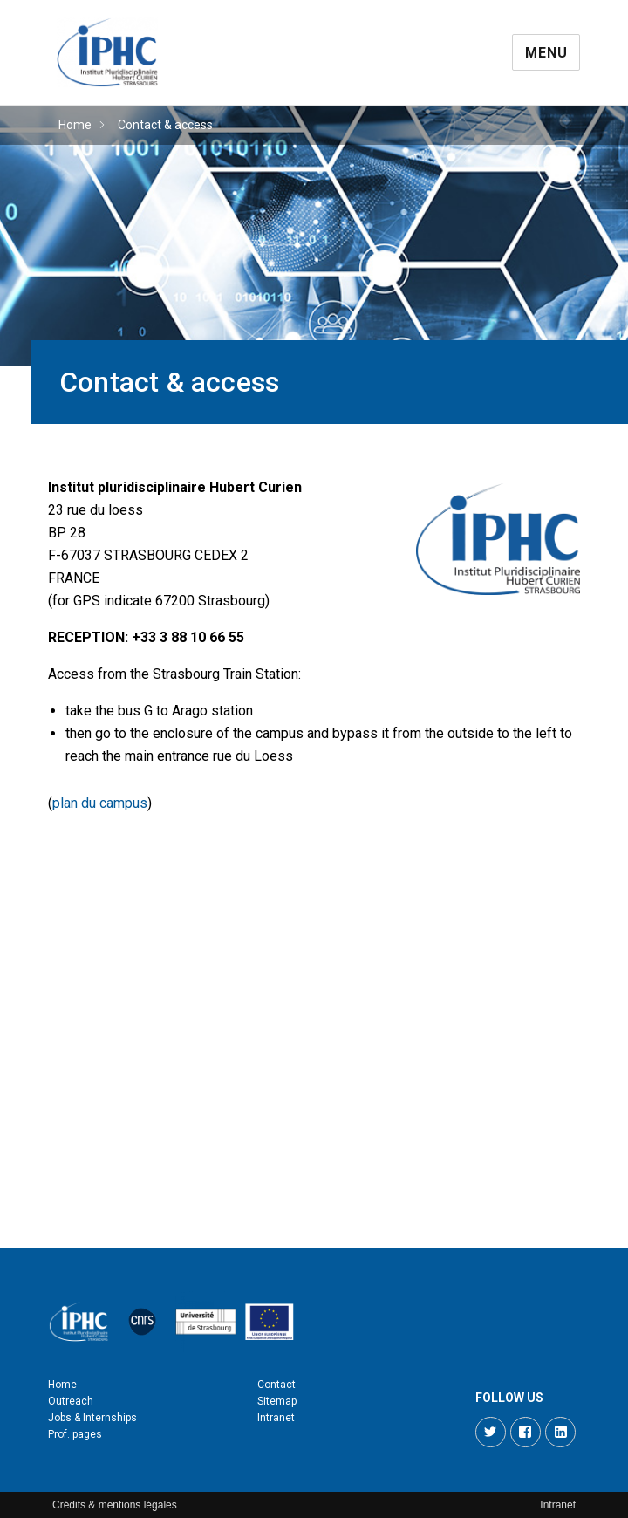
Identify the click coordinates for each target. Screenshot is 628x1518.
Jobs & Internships (92, 1418)
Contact (276, 1384)
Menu (546, 52)
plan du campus (99, 803)
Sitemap (277, 1401)
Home (75, 125)
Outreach (70, 1401)
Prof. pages (75, 1434)
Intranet (276, 1418)
